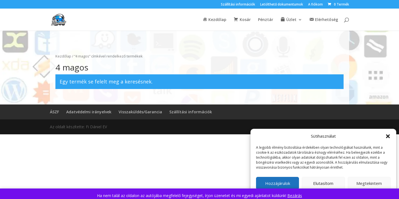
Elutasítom (323, 183)
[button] (388, 136)
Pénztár (265, 20)
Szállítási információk (238, 5)
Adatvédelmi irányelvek (88, 111)
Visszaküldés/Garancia (140, 111)
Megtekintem (369, 183)
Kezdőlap (63, 56)
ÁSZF (54, 111)
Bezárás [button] (294, 195)
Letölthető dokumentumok (281, 5)
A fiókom (315, 5)
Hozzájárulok (277, 183)
